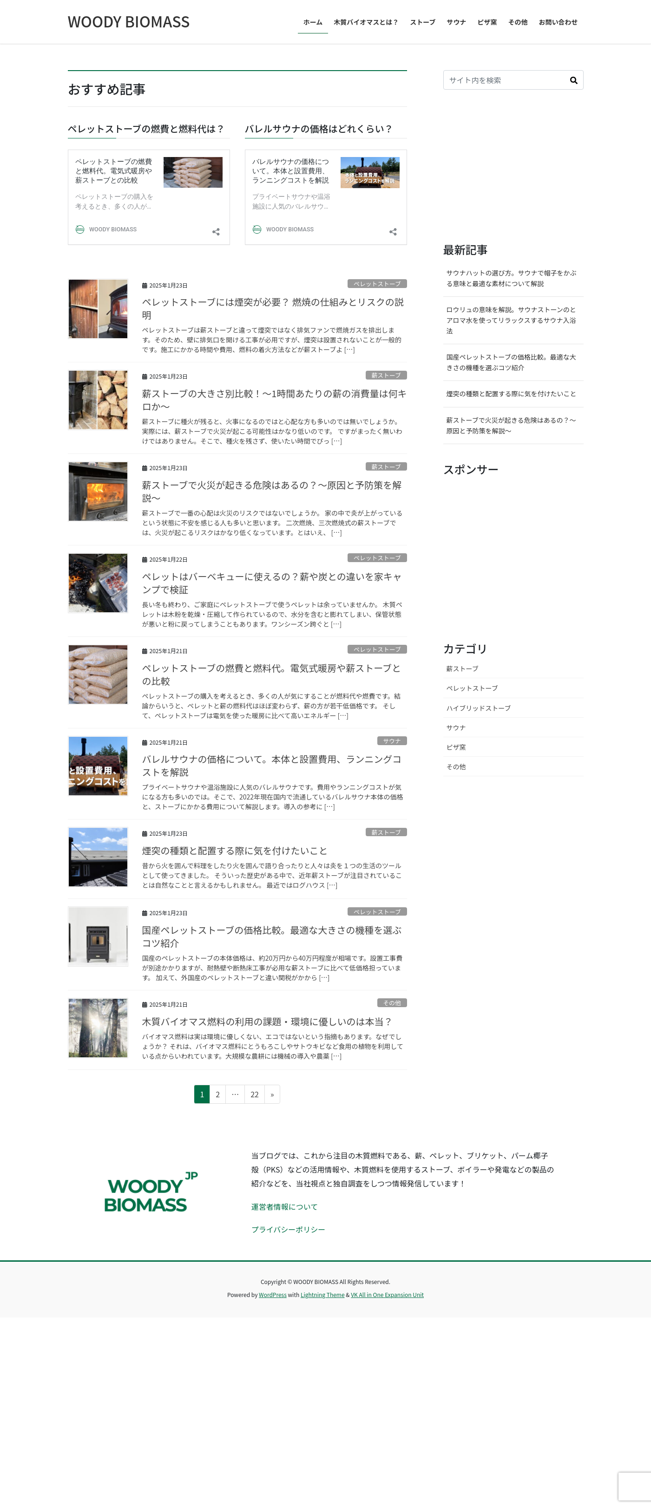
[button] (574, 270)
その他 (392, 1192)
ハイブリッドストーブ (479, 897)
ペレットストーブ (377, 473)
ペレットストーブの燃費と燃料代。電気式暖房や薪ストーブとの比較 (271, 864)
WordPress (273, 1484)
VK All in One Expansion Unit (387, 1484)
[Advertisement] (513, 356)
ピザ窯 (456, 936)
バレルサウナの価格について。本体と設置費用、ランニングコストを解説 (272, 955)
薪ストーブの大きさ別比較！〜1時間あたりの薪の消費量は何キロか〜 (274, 590)
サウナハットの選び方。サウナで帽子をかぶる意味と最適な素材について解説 (512, 468)
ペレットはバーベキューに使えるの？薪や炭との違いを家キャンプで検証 (272, 772)
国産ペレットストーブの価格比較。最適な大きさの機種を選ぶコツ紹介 (272, 1126)
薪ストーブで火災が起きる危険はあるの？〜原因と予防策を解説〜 (271, 681)
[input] (504, 270)
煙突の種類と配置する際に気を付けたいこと (235, 1040)
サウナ (392, 930)
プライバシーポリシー (288, 1419)
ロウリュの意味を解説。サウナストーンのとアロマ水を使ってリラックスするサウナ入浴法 (511, 510)
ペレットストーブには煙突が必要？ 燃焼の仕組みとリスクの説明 (273, 498)
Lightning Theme (323, 1484)
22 (254, 1285)
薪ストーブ (386, 564)
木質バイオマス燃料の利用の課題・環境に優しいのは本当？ (267, 1211)
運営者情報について (284, 1396)
